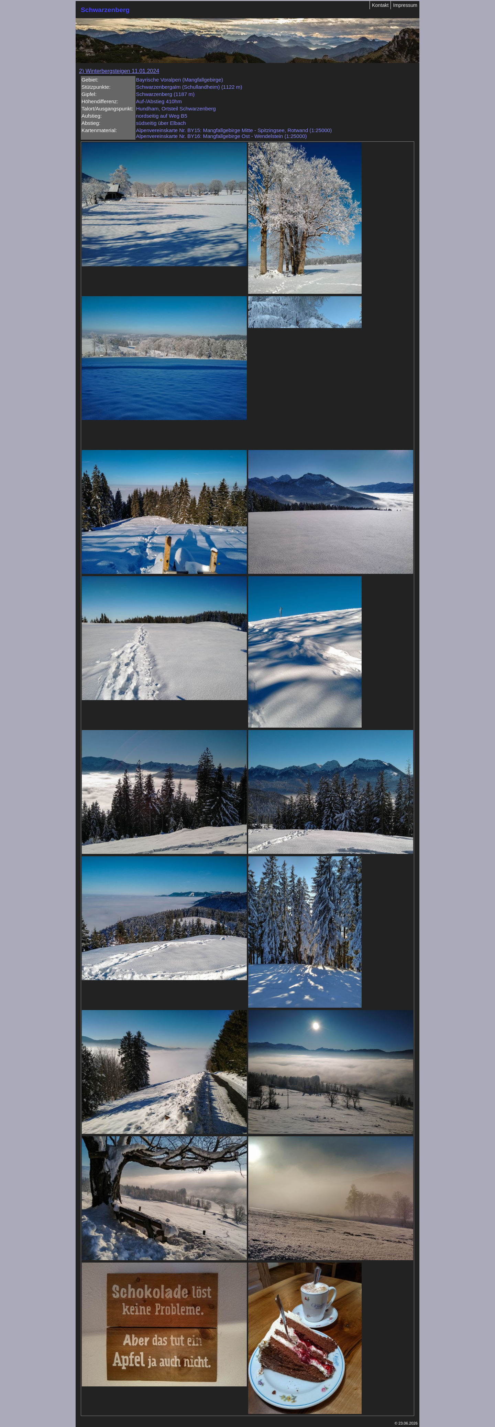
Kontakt (380, 5)
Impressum (405, 5)
